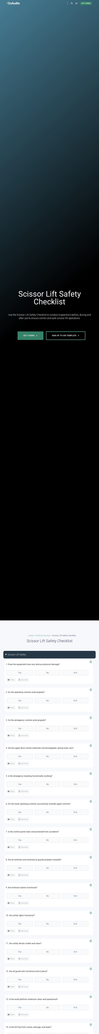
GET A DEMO (85, 3)
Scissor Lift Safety (17, 654)
